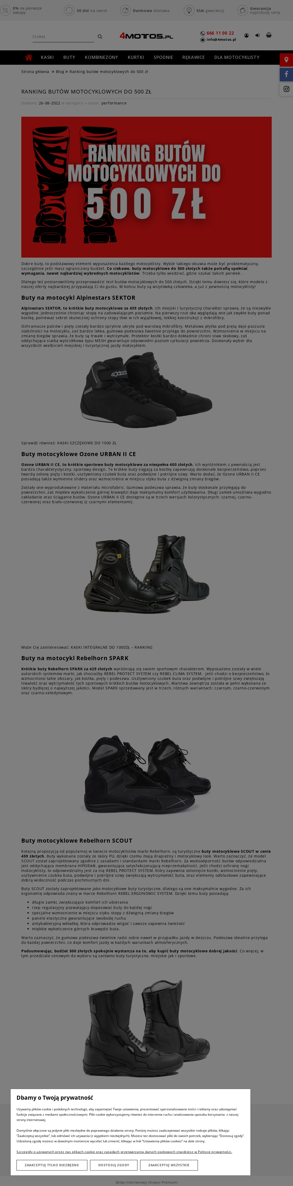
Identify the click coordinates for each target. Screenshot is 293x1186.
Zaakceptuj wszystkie (169, 1165)
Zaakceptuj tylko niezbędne (52, 1165)
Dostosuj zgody (113, 1165)
